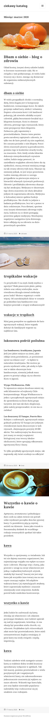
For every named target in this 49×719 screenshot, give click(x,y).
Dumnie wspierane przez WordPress (17, 716)
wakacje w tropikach (19, 315)
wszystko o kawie (16, 603)
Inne (22, 465)
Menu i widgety (42, 8)
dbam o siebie (14, 93)
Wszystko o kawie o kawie (21, 505)
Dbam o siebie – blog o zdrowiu (23, 58)
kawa (7, 545)
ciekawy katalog (15, 6)
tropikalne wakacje (20, 276)
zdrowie (24, 233)
